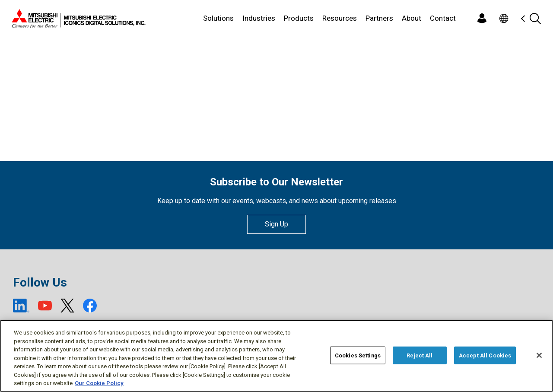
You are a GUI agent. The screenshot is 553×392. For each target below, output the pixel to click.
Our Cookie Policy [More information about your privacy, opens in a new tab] (99, 383)
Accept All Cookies (485, 355)
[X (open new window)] (67, 305)
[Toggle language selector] (503, 18)
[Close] (539, 355)
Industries (258, 18)
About (411, 18)
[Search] (535, 18)
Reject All (419, 355)
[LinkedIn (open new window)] (21, 305)
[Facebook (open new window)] (90, 305)
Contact (443, 18)
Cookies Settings (358, 355)
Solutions (218, 18)
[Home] (77, 18)
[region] (276, 356)
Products (299, 18)
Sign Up (276, 224)
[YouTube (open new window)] (45, 305)
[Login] (481, 18)
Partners (379, 18)
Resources (339, 18)
